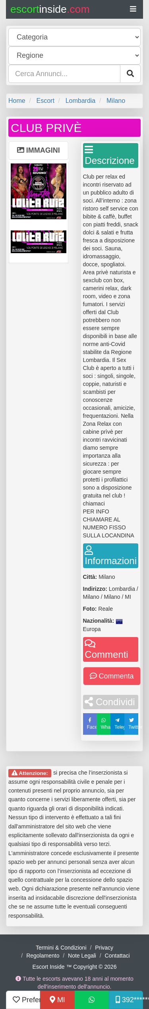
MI (57, 1000)
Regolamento (42, 955)
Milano (115, 100)
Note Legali (82, 955)
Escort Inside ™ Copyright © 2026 (75, 967)
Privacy (104, 947)
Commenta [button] (112, 676)
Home (16, 100)
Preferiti (26, 1000)
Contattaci (117, 955)
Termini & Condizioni (61, 947)
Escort (45, 100)
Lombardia (81, 100)
